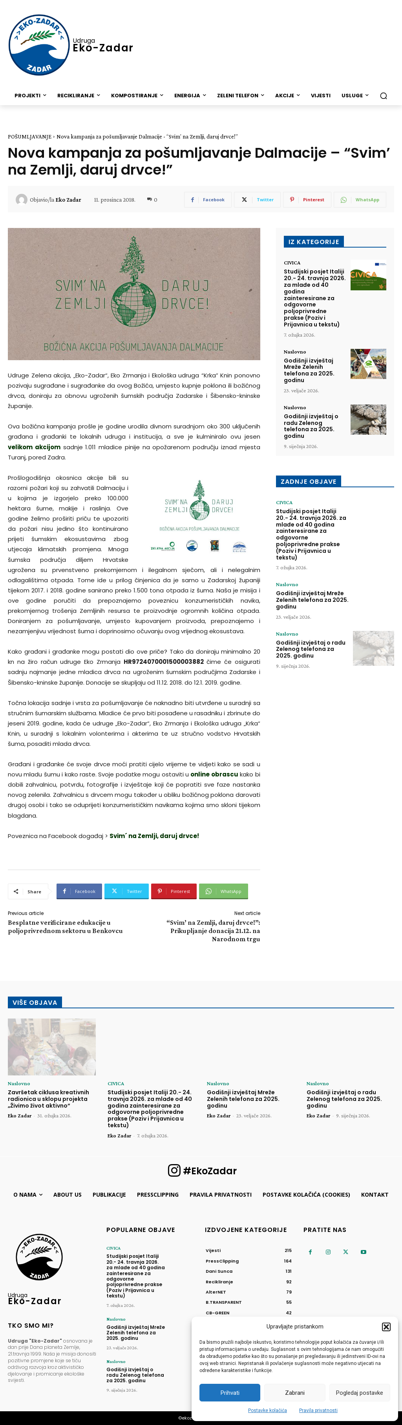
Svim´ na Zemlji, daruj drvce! (154, 836)
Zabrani (295, 1392)
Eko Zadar (68, 200)
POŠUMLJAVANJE (29, 136)
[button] (386, 1327)
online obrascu (214, 774)
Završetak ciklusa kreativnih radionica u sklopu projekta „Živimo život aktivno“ (48, 1099)
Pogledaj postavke (359, 1392)
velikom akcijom (34, 447)
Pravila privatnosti (318, 1410)
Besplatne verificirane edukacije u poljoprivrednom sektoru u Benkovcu (65, 926)
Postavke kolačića (267, 1410)
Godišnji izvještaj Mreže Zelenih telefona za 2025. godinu (309, 370)
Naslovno (295, 351)
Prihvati (230, 1392)
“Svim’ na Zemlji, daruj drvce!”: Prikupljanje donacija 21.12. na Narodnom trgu (213, 930)
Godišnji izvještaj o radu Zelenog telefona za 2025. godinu (311, 426)
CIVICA (292, 262)
